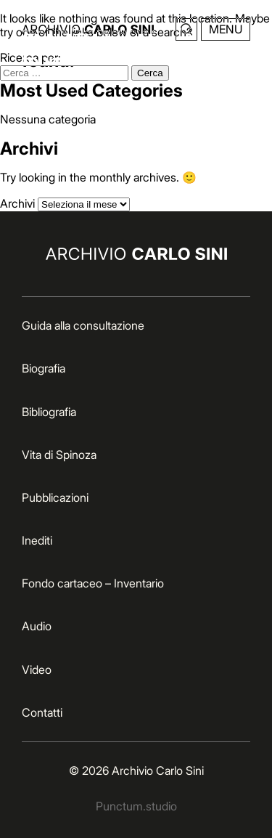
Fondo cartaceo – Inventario (93, 583)
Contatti (42, 712)
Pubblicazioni (55, 497)
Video (36, 669)
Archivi (17, 203)
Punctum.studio (136, 806)
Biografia (43, 368)
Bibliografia (49, 411)
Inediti (37, 540)
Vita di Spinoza (59, 454)
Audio (36, 626)
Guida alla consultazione (83, 325)
